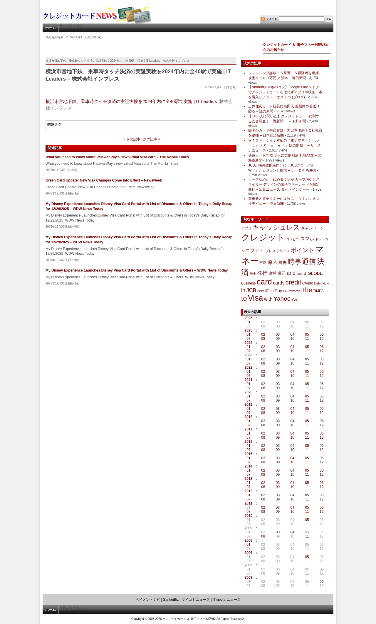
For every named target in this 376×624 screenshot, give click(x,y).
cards (278, 282)
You (294, 299)
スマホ (307, 238)
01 (248, 322)
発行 (262, 273)
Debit (318, 283)
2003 (249, 577)
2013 (249, 479)
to (244, 298)
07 (248, 339)
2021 (249, 380)
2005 (249, 565)
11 (307, 339)
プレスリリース (277, 251)
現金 (253, 273)
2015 (249, 454)
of (266, 290)
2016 (249, 442)
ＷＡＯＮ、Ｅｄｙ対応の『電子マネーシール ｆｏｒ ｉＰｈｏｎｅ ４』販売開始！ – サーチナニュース (284, 145)
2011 (249, 503)
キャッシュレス (276, 227)
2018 (249, 417)
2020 (249, 392)
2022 (249, 367)
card (264, 281)
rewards (294, 291)
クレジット (263, 237)
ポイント (302, 250)
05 (307, 334)
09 (278, 339)
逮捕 (272, 273)
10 (292, 339)
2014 (249, 466)
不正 (262, 263)
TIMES (318, 291)
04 (292, 334)
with (268, 299)
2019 (249, 404)
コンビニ (292, 239)
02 (263, 334)
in (243, 290)
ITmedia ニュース (227, 600)
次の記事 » (151, 139)
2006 (249, 553)
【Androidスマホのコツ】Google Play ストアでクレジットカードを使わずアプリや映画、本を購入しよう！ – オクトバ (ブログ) (285, 92)
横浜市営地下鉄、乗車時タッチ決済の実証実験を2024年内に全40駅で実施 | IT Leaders (131, 101)
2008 (249, 540)
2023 (249, 355)
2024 (249, 343)
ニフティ (254, 250)
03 (278, 334)
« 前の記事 (131, 139)
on (272, 291)
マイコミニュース (196, 600)
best (300, 273)
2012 (249, 491)
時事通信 (302, 261)
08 (263, 339)
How (326, 283)
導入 (273, 262)
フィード (271, 19)
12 (321, 339)
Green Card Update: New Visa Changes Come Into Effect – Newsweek (104, 180)
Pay (278, 290)
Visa (255, 298)
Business (248, 283)
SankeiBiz (171, 600)
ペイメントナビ (147, 600)
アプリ (246, 228)
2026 (249, 318)
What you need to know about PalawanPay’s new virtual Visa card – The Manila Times (117, 157)
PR (285, 291)
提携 (282, 262)
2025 (249, 330)
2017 (249, 429)
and (291, 273)
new (260, 291)
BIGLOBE (313, 273)
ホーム (50, 28)
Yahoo (282, 298)
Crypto (307, 283)
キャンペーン (312, 228)
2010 (249, 516)
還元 (281, 273)
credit (293, 282)
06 (321, 334)
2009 (249, 528)
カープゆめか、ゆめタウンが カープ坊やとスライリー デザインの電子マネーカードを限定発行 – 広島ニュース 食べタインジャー (284, 184)
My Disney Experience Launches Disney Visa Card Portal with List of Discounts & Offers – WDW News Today (137, 270)
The (306, 290)
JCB (251, 290)
